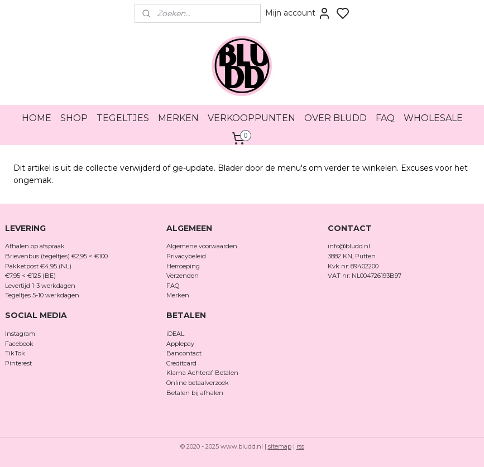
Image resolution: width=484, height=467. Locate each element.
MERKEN (178, 118)
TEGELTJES (123, 118)
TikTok (15, 353)
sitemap (279, 446)
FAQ (385, 118)
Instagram (20, 334)
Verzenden (182, 276)
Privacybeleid (186, 256)
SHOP (74, 118)
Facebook (20, 344)
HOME (36, 118)
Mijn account (298, 13)
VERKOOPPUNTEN (251, 118)
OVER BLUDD (335, 118)
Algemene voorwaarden (201, 246)
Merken (177, 295)
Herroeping (183, 266)
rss (300, 446)
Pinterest (18, 363)
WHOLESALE (433, 118)
